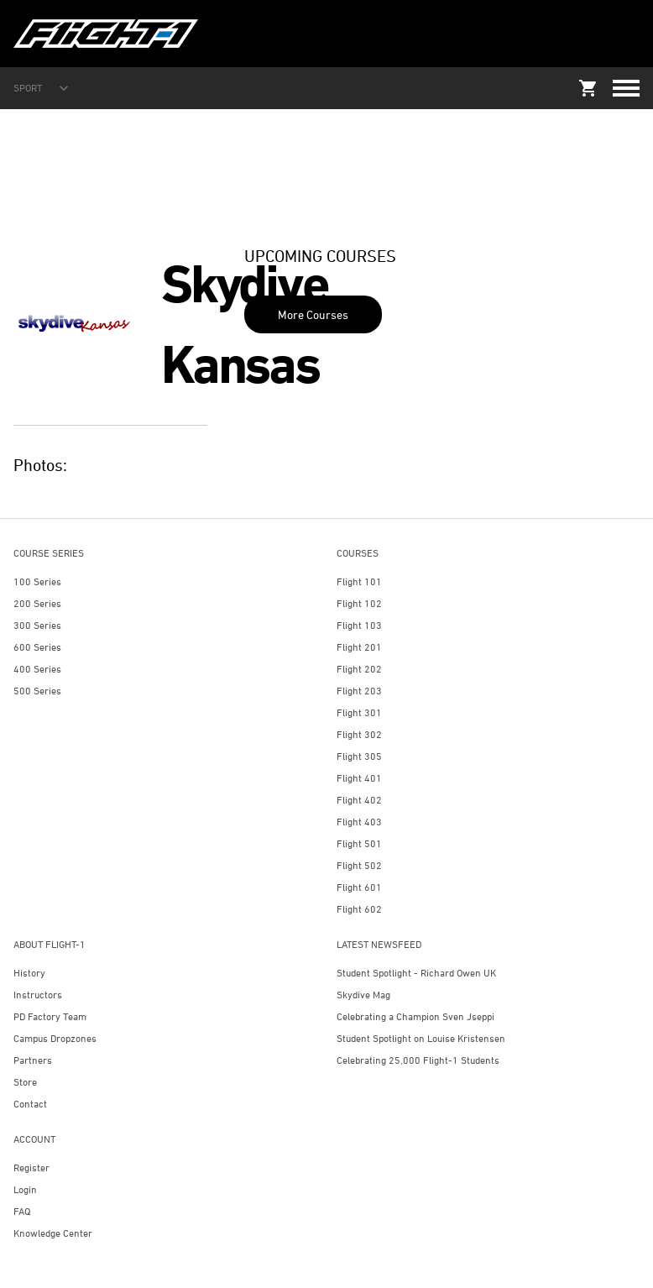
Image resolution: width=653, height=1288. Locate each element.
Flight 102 (359, 603)
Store (25, 1082)
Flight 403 (359, 821)
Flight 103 (359, 625)
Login (25, 1189)
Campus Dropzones (55, 1038)
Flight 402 (359, 799)
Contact (30, 1103)
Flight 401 (359, 778)
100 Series (37, 581)
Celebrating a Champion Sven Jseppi (415, 1016)
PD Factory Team (49, 1016)
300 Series (37, 625)
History (29, 972)
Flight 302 (359, 734)
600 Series (37, 647)
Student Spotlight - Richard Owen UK (416, 972)
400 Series (37, 668)
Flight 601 (359, 887)
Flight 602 (359, 909)
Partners (32, 1060)
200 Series (37, 603)
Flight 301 (359, 712)
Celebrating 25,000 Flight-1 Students (418, 1060)
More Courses (313, 314)
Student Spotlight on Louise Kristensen (421, 1038)
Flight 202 (359, 668)
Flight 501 (359, 843)
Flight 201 (359, 647)
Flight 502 (359, 865)
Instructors (37, 994)
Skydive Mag (363, 994)
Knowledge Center (52, 1233)
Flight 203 (359, 690)
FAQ (21, 1211)
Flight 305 (359, 756)
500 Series (37, 690)
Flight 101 (359, 581)
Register (31, 1167)
